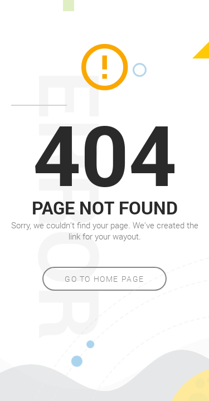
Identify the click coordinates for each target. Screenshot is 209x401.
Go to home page (104, 278)
